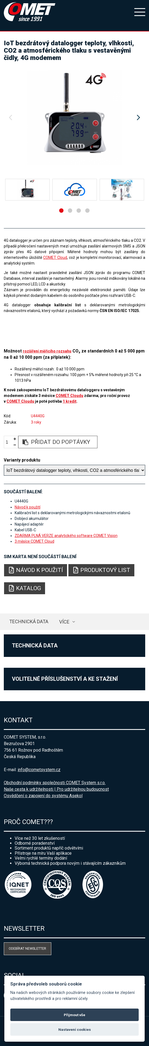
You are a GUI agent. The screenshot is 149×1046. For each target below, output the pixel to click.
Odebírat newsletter (27, 948)
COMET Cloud (55, 257)
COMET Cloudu (69, 395)
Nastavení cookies (74, 1029)
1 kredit (70, 401)
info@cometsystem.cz (39, 769)
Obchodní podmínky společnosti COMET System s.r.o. (55, 782)
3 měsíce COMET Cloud (34, 541)
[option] (74, 117)
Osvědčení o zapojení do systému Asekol (43, 795)
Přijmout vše (74, 1015)
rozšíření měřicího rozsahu (47, 351)
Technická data (28, 621)
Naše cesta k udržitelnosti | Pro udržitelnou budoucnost (56, 789)
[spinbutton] (9, 442)
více (64, 622)
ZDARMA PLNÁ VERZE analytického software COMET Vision (66, 535)
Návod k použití (27, 507)
